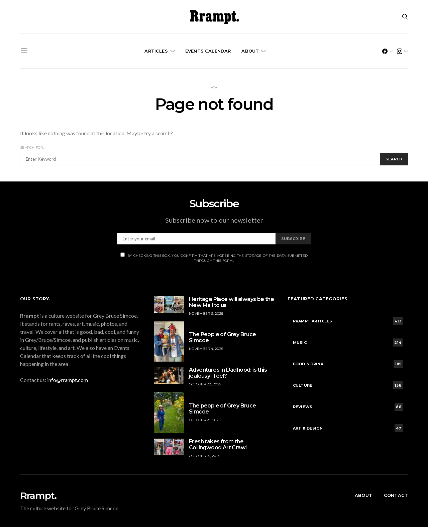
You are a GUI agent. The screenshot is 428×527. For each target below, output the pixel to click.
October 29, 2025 (205, 384)
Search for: (32, 147)
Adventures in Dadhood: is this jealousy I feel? (228, 373)
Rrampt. (38, 495)
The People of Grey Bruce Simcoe (222, 337)
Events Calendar (208, 51)
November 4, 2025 (206, 349)
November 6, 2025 (206, 313)
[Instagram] (402, 51)
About (250, 51)
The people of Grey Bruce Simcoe (222, 408)
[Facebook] (387, 51)
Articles (156, 51)
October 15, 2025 (204, 456)
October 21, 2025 (204, 420)
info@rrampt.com (67, 380)
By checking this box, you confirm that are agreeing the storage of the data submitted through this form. (214, 257)
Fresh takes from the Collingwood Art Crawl (217, 444)
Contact (396, 495)
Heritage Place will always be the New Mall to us (231, 302)
